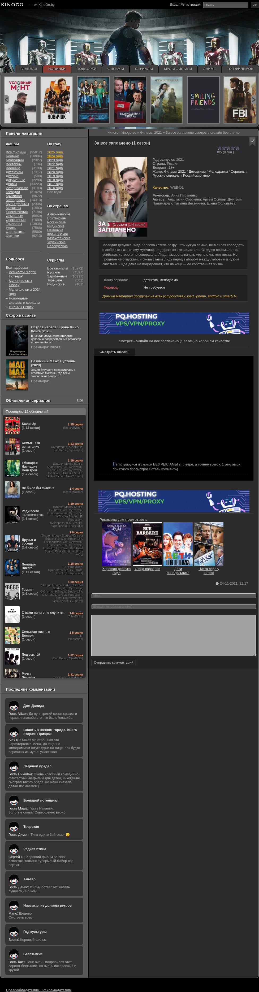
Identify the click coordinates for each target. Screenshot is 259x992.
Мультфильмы (17, 204)
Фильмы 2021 (175, 171)
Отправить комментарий (113, 670)
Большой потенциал (40, 800)
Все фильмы (16, 152)
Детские (12, 176)
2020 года (55, 172)
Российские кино (196, 175)
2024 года (55, 156)
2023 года (55, 160)
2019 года (55, 176)
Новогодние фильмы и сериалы (24, 300)
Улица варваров (147, 567)
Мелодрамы (218, 171)
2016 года (55, 188)
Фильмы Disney (21, 307)
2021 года (55, 168)
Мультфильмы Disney (20, 283)
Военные (13, 168)
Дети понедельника (178, 569)
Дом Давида (33, 706)
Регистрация (190, 4)
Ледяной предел (37, 766)
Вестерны (13, 164)
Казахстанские (59, 238)
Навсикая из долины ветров (47, 905)
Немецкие (55, 230)
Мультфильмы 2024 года (25, 292)
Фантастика (15, 232)
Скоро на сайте (21, 315)
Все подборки (17, 267)
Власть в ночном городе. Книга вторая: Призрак (50, 732)
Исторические (17, 188)
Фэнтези (12, 236)
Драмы (11, 184)
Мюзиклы (13, 208)
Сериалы (238, 171)
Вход (174, 4)
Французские (57, 234)
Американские (58, 214)
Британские (56, 218)
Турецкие (54, 280)
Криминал (14, 196)
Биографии (15, 160)
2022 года (55, 164)
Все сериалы (57, 268)
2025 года (55, 152)
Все (80, 400)
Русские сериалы (166, 175)
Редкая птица (34, 849)
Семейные (14, 216)
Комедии (13, 192)
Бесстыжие (33, 954)
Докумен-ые (15, 180)
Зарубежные (57, 276)
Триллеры (14, 224)
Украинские (56, 242)
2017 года (55, 184)
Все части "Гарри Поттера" (22, 274)
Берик (13, 940)
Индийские (55, 226)
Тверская (31, 827)
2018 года (55, 180)
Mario (12, 913)
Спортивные (15, 220)
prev (6, 99)
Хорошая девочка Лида (116, 569)
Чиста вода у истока (208, 569)
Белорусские (57, 246)
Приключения (17, 212)
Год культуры (35, 932)
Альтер (29, 879)
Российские (56, 222)
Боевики (12, 156)
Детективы (197, 171)
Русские (53, 272)
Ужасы (11, 228)
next (253, 99)
